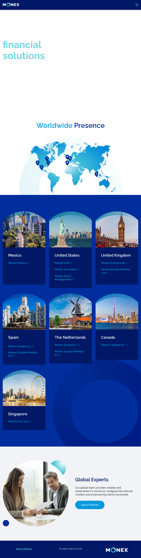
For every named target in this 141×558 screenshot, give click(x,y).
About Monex (90, 504)
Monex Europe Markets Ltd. (115, 271)
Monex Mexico (17, 262)
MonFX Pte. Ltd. (18, 421)
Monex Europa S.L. (20, 346)
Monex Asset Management (63, 277)
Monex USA (62, 262)
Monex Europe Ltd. (113, 262)
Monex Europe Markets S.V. (22, 354)
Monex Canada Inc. (113, 344)
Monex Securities (65, 269)
